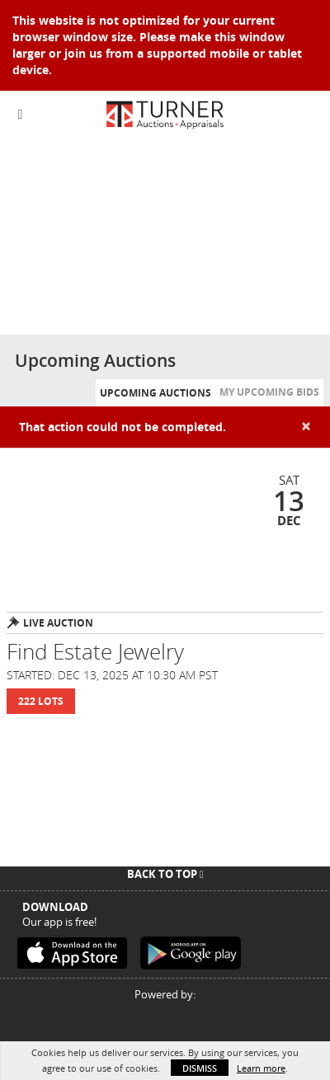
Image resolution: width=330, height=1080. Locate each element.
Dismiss (199, 1068)
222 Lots (41, 701)
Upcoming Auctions (155, 393)
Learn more (261, 1068)
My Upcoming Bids (269, 392)
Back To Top (165, 873)
